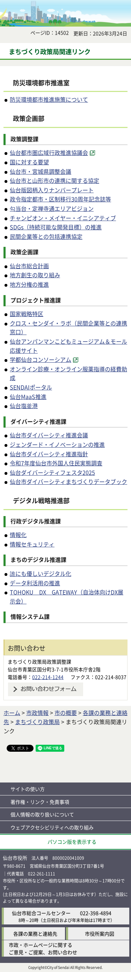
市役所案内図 (99, 933)
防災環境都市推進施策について (49, 99)
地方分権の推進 (29, 284)
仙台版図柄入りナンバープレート (52, 190)
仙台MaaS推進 (28, 396)
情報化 (18, 534)
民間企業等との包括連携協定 (46, 236)
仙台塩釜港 (24, 405)
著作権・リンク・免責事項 (39, 801)
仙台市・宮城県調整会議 (40, 171)
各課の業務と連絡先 (35, 933)
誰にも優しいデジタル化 (40, 573)
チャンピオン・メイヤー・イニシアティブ (63, 218)
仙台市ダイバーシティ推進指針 (49, 454)
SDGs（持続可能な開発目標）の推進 (56, 227)
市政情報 (37, 712)
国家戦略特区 (26, 313)
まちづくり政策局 (37, 721)
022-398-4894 (95, 912)
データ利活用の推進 (35, 583)
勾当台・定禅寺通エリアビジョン (52, 208)
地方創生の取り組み (35, 275)
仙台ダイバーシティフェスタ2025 (52, 472)
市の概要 (65, 712)
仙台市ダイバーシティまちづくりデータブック (68, 481)
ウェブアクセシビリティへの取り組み (52, 827)
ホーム (11, 712)
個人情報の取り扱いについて (42, 814)
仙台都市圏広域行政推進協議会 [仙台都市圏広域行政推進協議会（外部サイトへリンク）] (49, 152)
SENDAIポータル (31, 387)
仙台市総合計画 (29, 266)
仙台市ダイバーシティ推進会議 (49, 435)
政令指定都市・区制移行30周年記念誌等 (60, 199)
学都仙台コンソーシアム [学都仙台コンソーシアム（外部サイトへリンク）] (40, 359)
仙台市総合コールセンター (41, 912)
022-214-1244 (48, 676)
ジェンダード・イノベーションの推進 (57, 444)
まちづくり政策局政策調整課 (39, 661)
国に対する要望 (29, 162)
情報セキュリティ (32, 544)
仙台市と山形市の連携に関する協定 (54, 180)
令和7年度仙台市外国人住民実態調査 (56, 463)
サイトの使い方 (27, 788)
